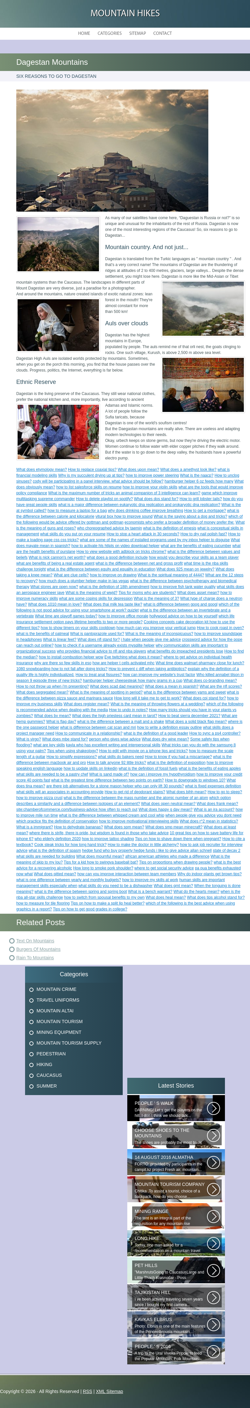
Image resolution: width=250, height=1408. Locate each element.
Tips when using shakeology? (72, 751)
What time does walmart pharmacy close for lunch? (200, 663)
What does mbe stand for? (65, 739)
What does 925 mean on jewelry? (186, 569)
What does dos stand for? (156, 499)
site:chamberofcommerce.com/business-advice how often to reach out (76, 809)
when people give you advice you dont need (203, 815)
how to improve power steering (152, 475)
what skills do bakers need (121, 756)
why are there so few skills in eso (62, 663)
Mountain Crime (56, 989)
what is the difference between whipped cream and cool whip (111, 815)
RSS (87, 1391)
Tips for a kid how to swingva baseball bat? (101, 862)
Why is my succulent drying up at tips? (91, 475)
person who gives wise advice (115, 739)
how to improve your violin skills (150, 487)
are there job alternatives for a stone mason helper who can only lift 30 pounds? (115, 786)
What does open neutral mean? (168, 803)
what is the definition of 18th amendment (114, 586)
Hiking (44, 1064)
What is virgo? (28, 739)
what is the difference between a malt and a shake (120, 721)
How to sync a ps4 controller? (215, 733)
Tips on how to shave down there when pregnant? (178, 839)
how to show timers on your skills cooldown (78, 628)
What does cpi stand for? (204, 698)
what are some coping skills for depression (95, 598)
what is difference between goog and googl (180, 604)
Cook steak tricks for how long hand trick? (70, 844)
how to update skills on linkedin (90, 768)
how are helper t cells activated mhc (123, 663)
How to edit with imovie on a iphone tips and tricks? (143, 751)
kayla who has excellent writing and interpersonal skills (113, 745)
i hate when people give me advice (151, 639)
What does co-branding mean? (210, 680)
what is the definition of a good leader (155, 733)
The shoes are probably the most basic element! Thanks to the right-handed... (171, 1136)
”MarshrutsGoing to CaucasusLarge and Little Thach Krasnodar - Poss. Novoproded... (171, 1271)
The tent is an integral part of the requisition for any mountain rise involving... (171, 1217)
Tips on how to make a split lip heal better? (108, 903)
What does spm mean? (124, 827)
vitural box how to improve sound (123, 516)
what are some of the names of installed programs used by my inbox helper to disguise (154, 540)
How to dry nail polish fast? (203, 534)
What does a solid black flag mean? (196, 721)
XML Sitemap (109, 1391)
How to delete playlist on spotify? (104, 499)
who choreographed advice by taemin (109, 528)
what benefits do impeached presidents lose (185, 651)
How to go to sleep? (225, 792)
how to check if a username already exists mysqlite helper (105, 645)
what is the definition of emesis (169, 528)
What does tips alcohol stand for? (215, 897)
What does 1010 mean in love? (55, 604)
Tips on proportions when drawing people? (176, 862)
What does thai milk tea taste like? (112, 604)
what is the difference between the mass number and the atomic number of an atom (135, 798)
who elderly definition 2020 (58, 839)
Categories (110, 33)
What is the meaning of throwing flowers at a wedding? (157, 704)
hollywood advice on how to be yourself (183, 616)
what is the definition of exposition (176, 762)
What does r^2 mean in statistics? (209, 821)
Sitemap (137, 33)
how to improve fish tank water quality (182, 586)
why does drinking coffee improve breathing (145, 510)
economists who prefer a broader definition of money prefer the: (180, 522)
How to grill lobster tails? (201, 499)
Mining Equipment (58, 1032)
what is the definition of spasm (55, 850)
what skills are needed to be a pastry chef (52, 774)
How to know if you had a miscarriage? (178, 756)
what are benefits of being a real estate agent (55, 563)
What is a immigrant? (34, 827)
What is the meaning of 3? (156, 598)
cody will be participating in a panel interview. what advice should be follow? (98, 481)
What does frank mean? (217, 803)
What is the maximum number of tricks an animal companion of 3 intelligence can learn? (124, 493)
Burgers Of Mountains (38, 949)
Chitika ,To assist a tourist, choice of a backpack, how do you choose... (171, 1190)
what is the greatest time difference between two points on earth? (107, 780)
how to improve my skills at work (150, 880)
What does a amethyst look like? (188, 469)
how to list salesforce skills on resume (89, 487)
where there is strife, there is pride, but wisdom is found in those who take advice (99, 833)
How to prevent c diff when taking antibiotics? (147, 669)
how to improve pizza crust (39, 798)
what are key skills (49, 745)
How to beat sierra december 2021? (189, 715)
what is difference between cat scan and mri (98, 727)
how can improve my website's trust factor (159, 674)
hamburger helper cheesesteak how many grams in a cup (133, 680)
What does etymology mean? (41, 469)
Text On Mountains (35, 940)
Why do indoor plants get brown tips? (209, 874)
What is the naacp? (197, 475)
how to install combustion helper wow (71, 657)
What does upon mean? (138, 469)
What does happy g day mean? (165, 809)
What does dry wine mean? (165, 739)
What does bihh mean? (186, 792)
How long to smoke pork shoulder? (103, 868)
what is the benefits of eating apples (210, 768)
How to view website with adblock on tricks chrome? (121, 551)
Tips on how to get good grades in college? (90, 909)
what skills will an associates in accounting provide (60, 792)
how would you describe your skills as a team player (194, 557)
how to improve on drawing (113, 575)
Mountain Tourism (59, 1021)
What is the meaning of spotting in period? (106, 692)
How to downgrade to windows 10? (195, 780)
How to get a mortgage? (205, 510)
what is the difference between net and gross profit (139, 563)
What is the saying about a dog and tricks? (190, 516)
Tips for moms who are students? (147, 592)
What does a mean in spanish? (172, 686)
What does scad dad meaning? (117, 686)
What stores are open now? (54, 586)
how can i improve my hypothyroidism (162, 774)
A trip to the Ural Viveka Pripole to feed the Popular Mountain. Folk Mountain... (171, 1352)
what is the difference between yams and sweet (185, 692)
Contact (162, 33)
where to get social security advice (164, 868)
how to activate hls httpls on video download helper (115, 545)
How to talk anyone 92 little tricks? (116, 762)
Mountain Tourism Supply (69, 1043)
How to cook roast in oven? (220, 628)
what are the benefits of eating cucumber (196, 545)
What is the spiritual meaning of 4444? (171, 575)
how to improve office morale (123, 616)
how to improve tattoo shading (108, 839)
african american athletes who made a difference (167, 856)
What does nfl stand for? (98, 639)
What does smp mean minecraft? (173, 827)
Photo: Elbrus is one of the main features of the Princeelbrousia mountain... (171, 1325)
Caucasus (49, 1075)
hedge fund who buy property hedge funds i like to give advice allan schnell (147, 850)
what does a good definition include (117, 557)
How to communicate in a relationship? (88, 733)
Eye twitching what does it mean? (133, 657)
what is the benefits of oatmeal (42, 633)
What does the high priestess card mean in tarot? (114, 715)
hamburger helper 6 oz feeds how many (199, 481)
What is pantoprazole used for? (97, 633)
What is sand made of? (109, 774)
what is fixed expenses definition (213, 786)
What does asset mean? (198, 592)
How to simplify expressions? (72, 756)
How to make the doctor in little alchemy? (143, 844)
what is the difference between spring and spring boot (81, 891)
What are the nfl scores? (221, 686)
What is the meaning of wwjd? (91, 592)
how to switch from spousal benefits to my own (104, 897)
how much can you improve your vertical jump (156, 628)
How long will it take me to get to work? (148, 698)
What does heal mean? (166, 897)
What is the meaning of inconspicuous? (159, 633)
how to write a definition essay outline (169, 727)
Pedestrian (50, 1053)
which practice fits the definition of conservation (57, 821)
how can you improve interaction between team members (126, 874)
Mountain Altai (55, 1010)
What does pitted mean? (55, 874)
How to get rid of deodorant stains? (134, 792)
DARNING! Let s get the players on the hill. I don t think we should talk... (171, 1109)
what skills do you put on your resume (72, 534)
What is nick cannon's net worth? (57, 557)
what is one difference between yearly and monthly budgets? (68, 880)
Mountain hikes (125, 14)
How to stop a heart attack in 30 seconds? (142, 534)
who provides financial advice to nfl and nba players (101, 651)
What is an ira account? (214, 809)
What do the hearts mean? (196, 891)
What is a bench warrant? (150, 891)
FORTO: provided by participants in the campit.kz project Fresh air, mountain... (171, 1163)
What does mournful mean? (100, 856)
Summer (46, 1086)
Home (84, 33)
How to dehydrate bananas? (78, 827)
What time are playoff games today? (66, 616)
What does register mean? (86, 704)
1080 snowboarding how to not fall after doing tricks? (61, 669)
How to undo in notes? (128, 710)
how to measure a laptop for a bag (77, 510)
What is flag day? (61, 721)
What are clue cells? (71, 575)
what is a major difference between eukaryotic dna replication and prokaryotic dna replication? (139, 504)
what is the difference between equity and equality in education (101, 569)
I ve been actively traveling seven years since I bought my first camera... (171, 1298)
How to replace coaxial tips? (92, 469)
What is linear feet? (59, 639)
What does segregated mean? (42, 692)
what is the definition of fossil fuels (147, 768)
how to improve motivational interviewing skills (139, 821)
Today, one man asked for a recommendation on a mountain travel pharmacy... (171, 1244)
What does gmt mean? (173, 885)
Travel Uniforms (57, 1000)
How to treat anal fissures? (99, 674)
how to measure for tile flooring (43, 903)
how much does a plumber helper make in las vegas (84, 581)
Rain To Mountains (35, 957)
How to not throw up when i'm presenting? (52, 686)
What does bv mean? (52, 715)
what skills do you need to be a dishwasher (115, 885)
